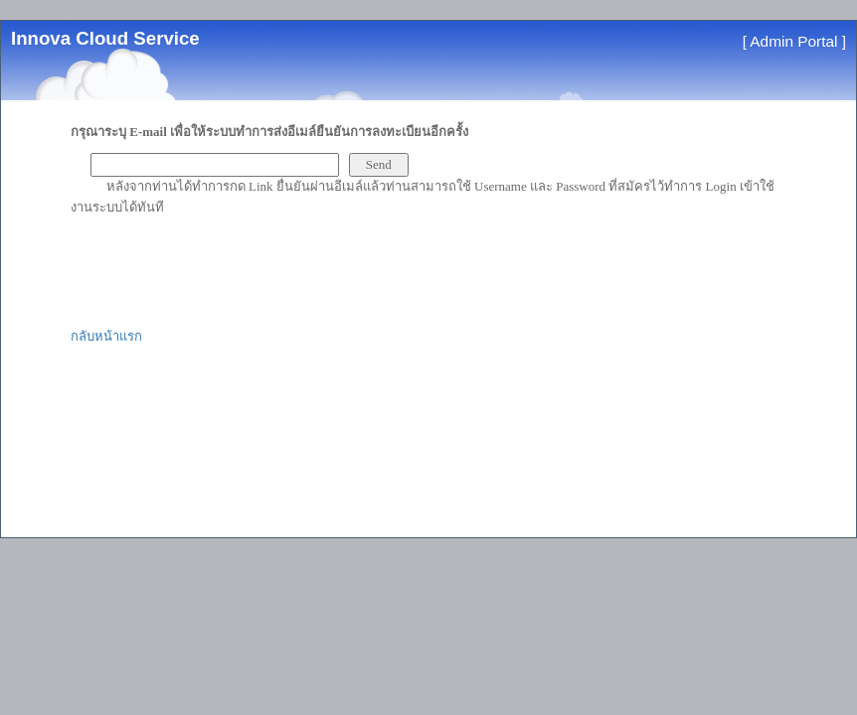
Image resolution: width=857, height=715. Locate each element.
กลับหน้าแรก (106, 336)
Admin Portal (793, 41)
